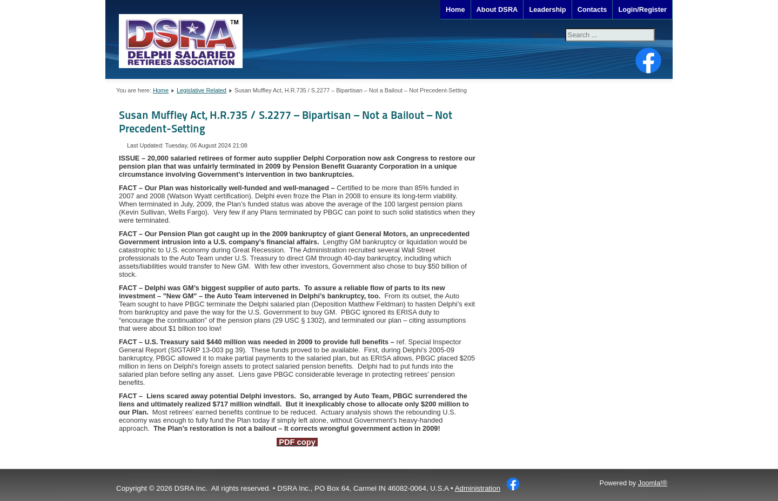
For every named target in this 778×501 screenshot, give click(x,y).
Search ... (547, 35)
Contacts (592, 9)
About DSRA (497, 9)
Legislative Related (201, 90)
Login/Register (642, 9)
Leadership (547, 9)
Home (455, 9)
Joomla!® (652, 483)
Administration (477, 488)
